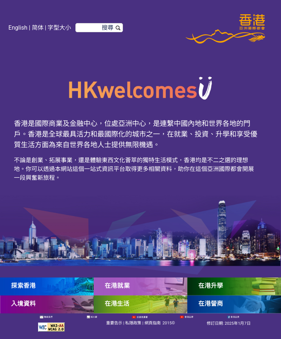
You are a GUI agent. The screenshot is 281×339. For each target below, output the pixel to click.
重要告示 (114, 323)
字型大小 (59, 27)
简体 (38, 27)
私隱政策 (133, 323)
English (17, 27)
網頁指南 (153, 323)
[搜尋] (99, 27)
